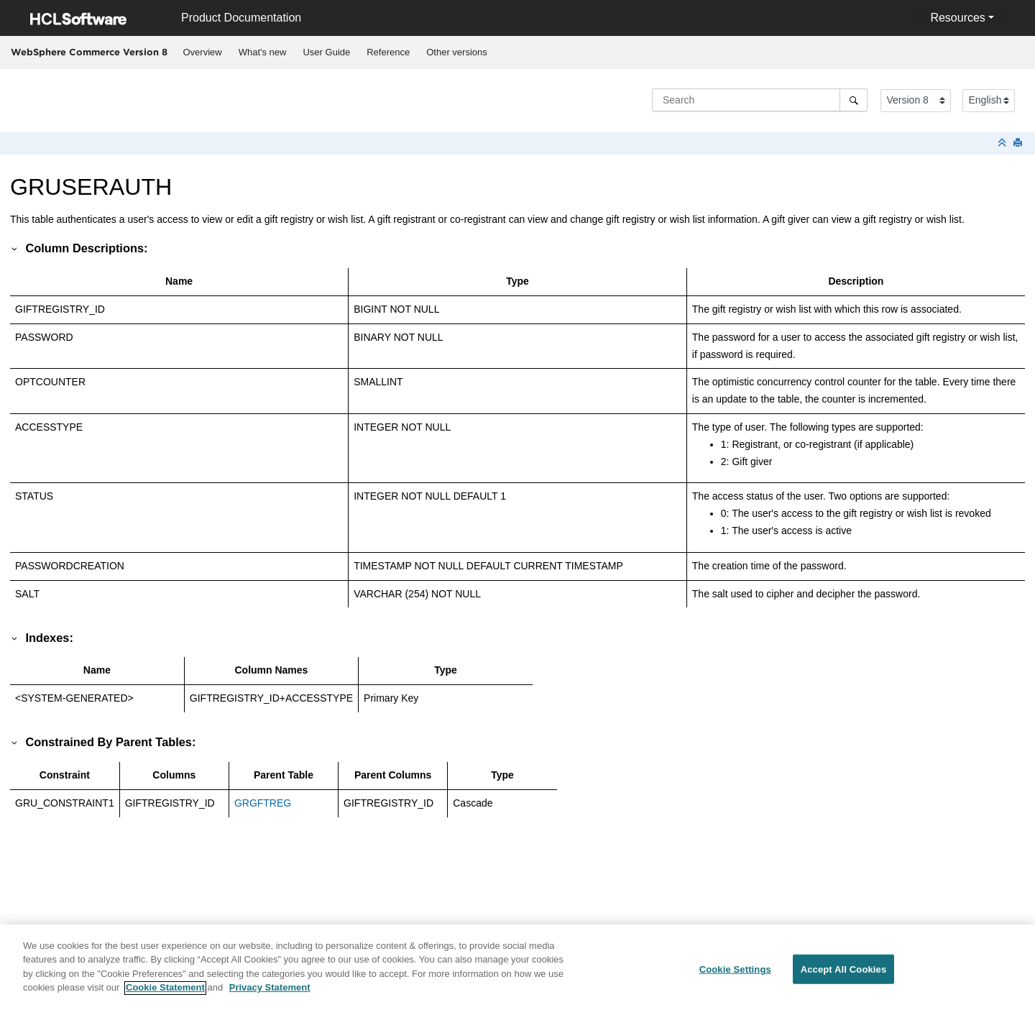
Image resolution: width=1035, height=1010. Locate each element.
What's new (263, 52)
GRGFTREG (262, 803)
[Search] (854, 99)
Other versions (456, 52)
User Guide (326, 52)
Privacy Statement (269, 993)
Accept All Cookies (844, 975)
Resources (957, 18)
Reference (388, 52)
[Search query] (760, 99)
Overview (202, 52)
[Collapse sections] (1003, 143)
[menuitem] (202, 52)
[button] (15, 248)
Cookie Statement (165, 993)
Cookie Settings (735, 975)
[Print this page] (1019, 143)
